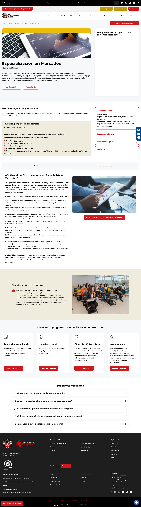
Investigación (94, 15)
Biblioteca (124, 15)
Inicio (4, 23)
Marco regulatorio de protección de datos (16, 492)
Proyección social (86, 473)
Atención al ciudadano (10, 474)
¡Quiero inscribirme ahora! (124, 23)
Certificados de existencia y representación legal (19, 481)
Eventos (83, 481)
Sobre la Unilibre (55, 484)
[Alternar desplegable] (68, 3)
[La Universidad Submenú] (57, 15)
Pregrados (53, 473)
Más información (14, 368)
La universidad (85, 446)
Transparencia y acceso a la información (16, 477)
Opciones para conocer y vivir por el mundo (104, 217)
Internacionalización (111, 15)
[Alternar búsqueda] (116, 3)
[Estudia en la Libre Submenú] (75, 15)
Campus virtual (77, 3)
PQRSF (4, 485)
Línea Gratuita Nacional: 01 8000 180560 (10, 454)
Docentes (114, 446)
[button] (117, 110)
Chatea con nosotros (12, 504)
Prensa (52, 446)
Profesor (29, 3)
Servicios (82, 15)
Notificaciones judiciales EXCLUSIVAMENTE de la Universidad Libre (70, 500)
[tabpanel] (70, 218)
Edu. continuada (55, 481)
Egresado (50, 3)
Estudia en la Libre (67, 15)
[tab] (36, 165)
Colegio (106, 9)
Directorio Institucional (58, 443)
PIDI (112, 457)
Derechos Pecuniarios (9, 488)
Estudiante (20, 3)
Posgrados (12, 23)
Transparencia (89, 3)
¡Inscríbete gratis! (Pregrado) (17, 9)
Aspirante (11, 3)
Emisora (120, 9)
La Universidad (51, 15)
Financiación (134, 15)
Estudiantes (115, 450)
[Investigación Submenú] (100, 15)
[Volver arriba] (136, 502)
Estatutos (114, 443)
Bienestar (114, 453)
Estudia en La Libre (87, 443)
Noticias (83, 477)
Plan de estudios (11, 87)
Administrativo (40, 3)
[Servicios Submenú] (86, 15)
